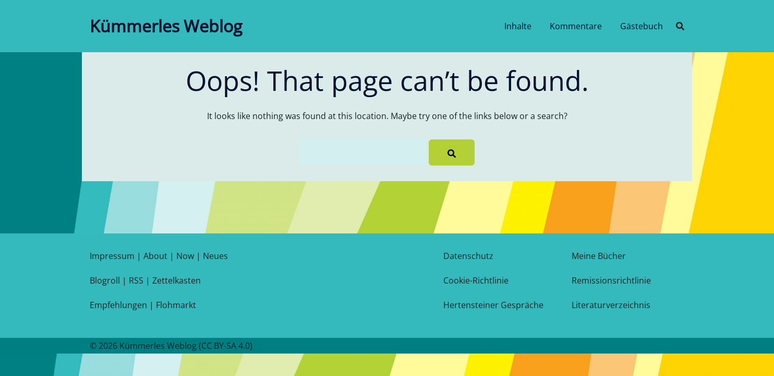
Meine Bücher (599, 256)
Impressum (112, 256)
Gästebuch (641, 26)
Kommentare (576, 26)
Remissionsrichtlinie (611, 280)
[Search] (452, 152)
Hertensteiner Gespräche (493, 305)
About (155, 256)
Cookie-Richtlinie (476, 280)
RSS (136, 280)
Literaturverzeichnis (611, 305)
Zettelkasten (176, 280)
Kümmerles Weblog (166, 26)
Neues (215, 256)
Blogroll (105, 280)
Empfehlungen (118, 305)
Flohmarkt (176, 305)
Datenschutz (468, 256)
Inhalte (517, 26)
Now (185, 256)
